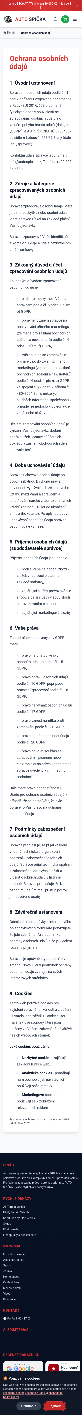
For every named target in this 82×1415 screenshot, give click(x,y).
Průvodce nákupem (15, 1254)
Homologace (11, 1276)
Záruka (7, 1271)
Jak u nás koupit (13, 1259)
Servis (7, 1265)
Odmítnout (28, 1406)
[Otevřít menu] (75, 19)
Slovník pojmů (12, 1288)
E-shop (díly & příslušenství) (20, 1235)
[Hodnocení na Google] (23, 1369)
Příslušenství (11, 1229)
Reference (9, 1299)
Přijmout (54, 1406)
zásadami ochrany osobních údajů (24, 1392)
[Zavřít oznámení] (77, 5)
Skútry (7, 1223)
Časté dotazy (11, 1282)
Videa (6, 1293)
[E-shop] (65, 19)
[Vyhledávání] (56, 19)
